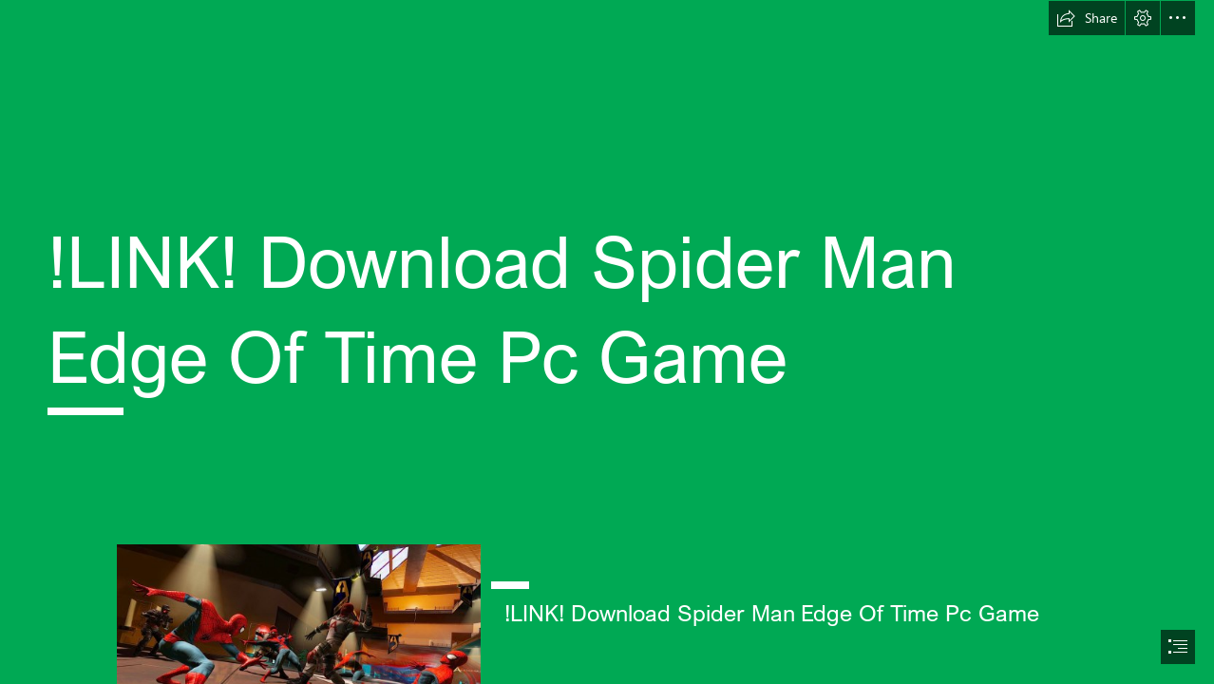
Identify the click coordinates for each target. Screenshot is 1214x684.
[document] (607, 342)
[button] (1087, 18)
